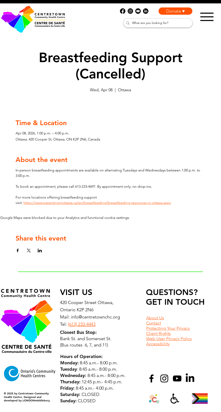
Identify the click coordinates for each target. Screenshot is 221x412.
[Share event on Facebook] (18, 250)
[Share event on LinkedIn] (40, 250)
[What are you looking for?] (157, 23)
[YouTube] (177, 378)
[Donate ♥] (175, 11)
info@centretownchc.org (95, 317)
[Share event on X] (29, 250)
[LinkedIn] (190, 378)
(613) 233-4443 (81, 324)
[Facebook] (151, 378)
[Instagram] (164, 378)
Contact (153, 323)
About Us (155, 318)
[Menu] (207, 17)
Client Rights (158, 333)
